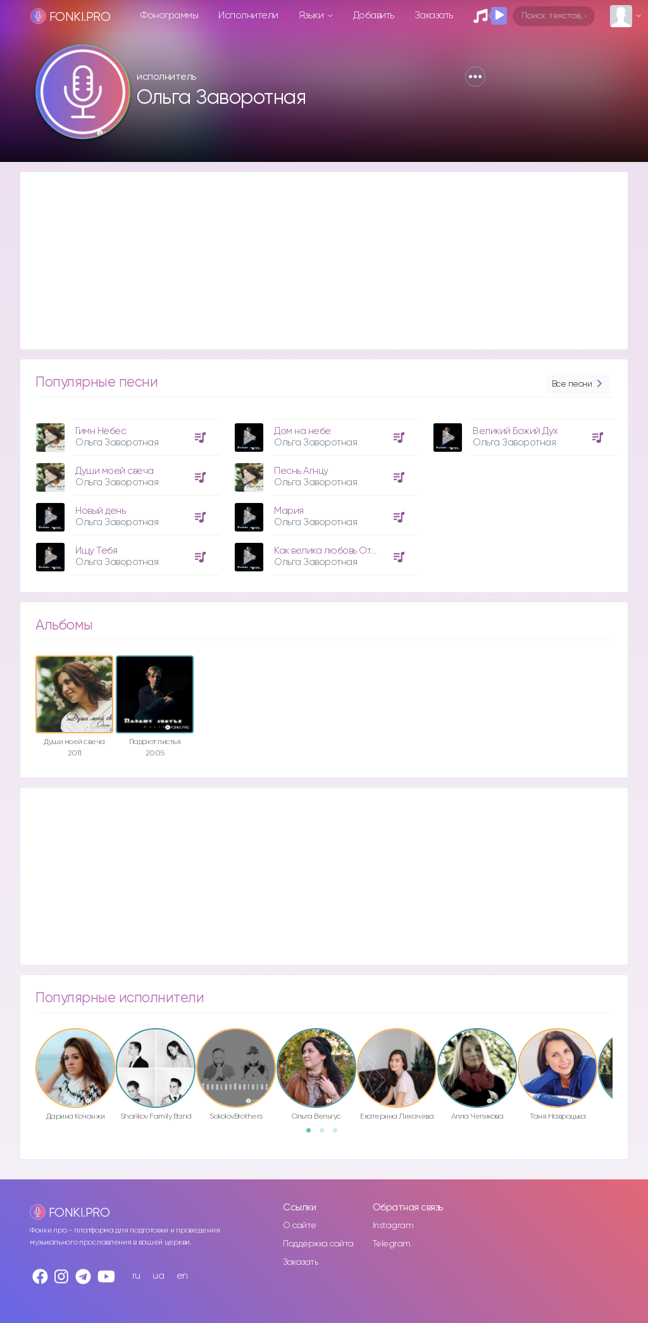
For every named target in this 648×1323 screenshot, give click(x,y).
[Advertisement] (324, 260)
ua (158, 1276)
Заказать (433, 15)
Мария (289, 511)
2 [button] (326, 1134)
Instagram (393, 1225)
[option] (125, 492)
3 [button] (339, 1134)
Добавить (373, 15)
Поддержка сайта (318, 1243)
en (182, 1276)
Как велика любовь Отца (328, 551)
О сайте (299, 1225)
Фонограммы (169, 15)
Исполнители (248, 15)
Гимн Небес (100, 431)
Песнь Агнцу (301, 471)
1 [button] (312, 1134)
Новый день (100, 511)
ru (136, 1276)
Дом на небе (302, 431)
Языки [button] (312, 15)
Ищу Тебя (96, 551)
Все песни (578, 384)
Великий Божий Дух (515, 431)
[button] (475, 76)
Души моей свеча (114, 471)
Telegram (392, 1243)
